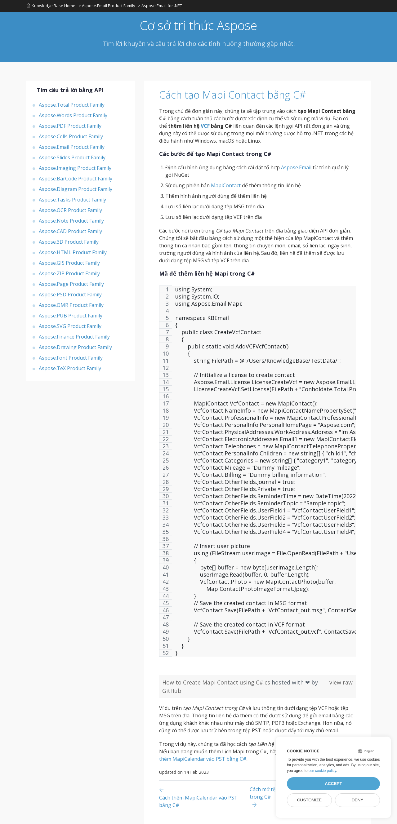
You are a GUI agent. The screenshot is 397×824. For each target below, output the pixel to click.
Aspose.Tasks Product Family (72, 200)
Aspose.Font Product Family (71, 358)
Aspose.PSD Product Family (70, 294)
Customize (309, 800)
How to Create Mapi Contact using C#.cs (217, 682)
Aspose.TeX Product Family (70, 368)
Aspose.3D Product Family (69, 242)
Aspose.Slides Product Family (72, 157)
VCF (205, 126)
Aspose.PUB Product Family (70, 315)
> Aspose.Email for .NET (160, 6)
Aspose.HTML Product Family (73, 252)
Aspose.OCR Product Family (70, 210)
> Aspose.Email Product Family (106, 6)
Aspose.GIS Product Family (69, 263)
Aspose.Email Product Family (72, 147)
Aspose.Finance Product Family (74, 337)
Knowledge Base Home (50, 6)
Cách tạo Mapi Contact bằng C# (234, 95)
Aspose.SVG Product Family (70, 326)
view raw (341, 682)
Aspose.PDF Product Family (70, 126)
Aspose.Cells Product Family (71, 136)
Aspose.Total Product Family (72, 105)
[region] (257, 474)
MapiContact (226, 185)
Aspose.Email (296, 167)
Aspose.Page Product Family (71, 284)
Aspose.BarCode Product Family (75, 178)
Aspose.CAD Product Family (70, 231)
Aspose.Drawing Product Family (75, 347)
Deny (358, 800)
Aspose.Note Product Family (71, 221)
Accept (333, 783)
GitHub (171, 691)
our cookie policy (322, 771)
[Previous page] (204, 797)
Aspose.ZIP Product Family (69, 273)
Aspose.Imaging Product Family (75, 168)
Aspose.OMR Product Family (71, 305)
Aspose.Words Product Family (73, 115)
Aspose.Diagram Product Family (75, 189)
